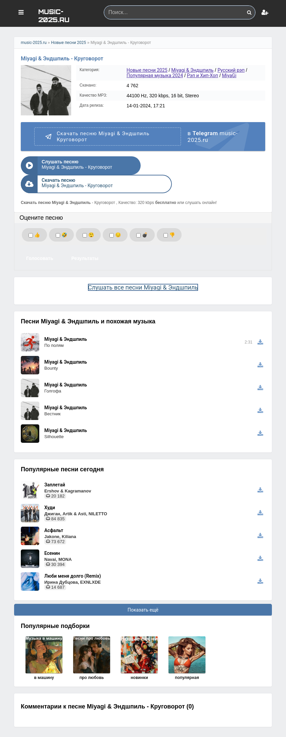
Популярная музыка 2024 (155, 75)
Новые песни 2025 (68, 42)
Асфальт (53, 512)
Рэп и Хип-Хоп (202, 75)
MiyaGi (229, 75)
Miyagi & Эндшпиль (192, 70)
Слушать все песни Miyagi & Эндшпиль (143, 268)
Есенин (52, 534)
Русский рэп (231, 70)
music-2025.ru (34, 42)
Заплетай (54, 466)
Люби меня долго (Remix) (72, 557)
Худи (49, 489)
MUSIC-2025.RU (53, 15)
